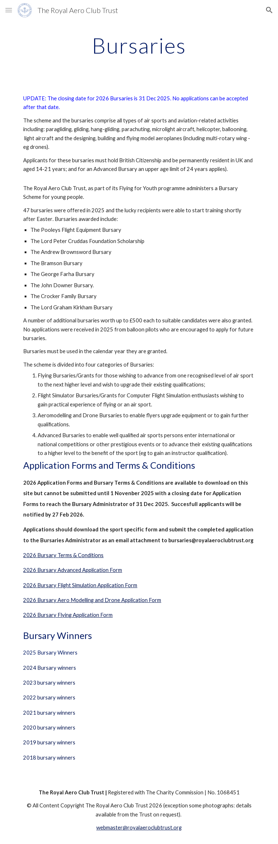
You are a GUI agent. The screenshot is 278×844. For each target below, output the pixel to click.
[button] (8, 10)
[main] (139, 45)
